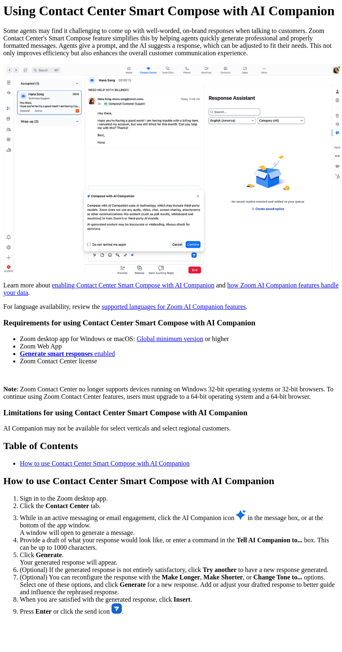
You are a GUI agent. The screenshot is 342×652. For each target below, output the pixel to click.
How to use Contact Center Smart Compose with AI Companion (105, 463)
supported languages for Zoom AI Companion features (174, 306)
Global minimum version (170, 338)
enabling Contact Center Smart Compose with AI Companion (133, 285)
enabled (67, 353)
